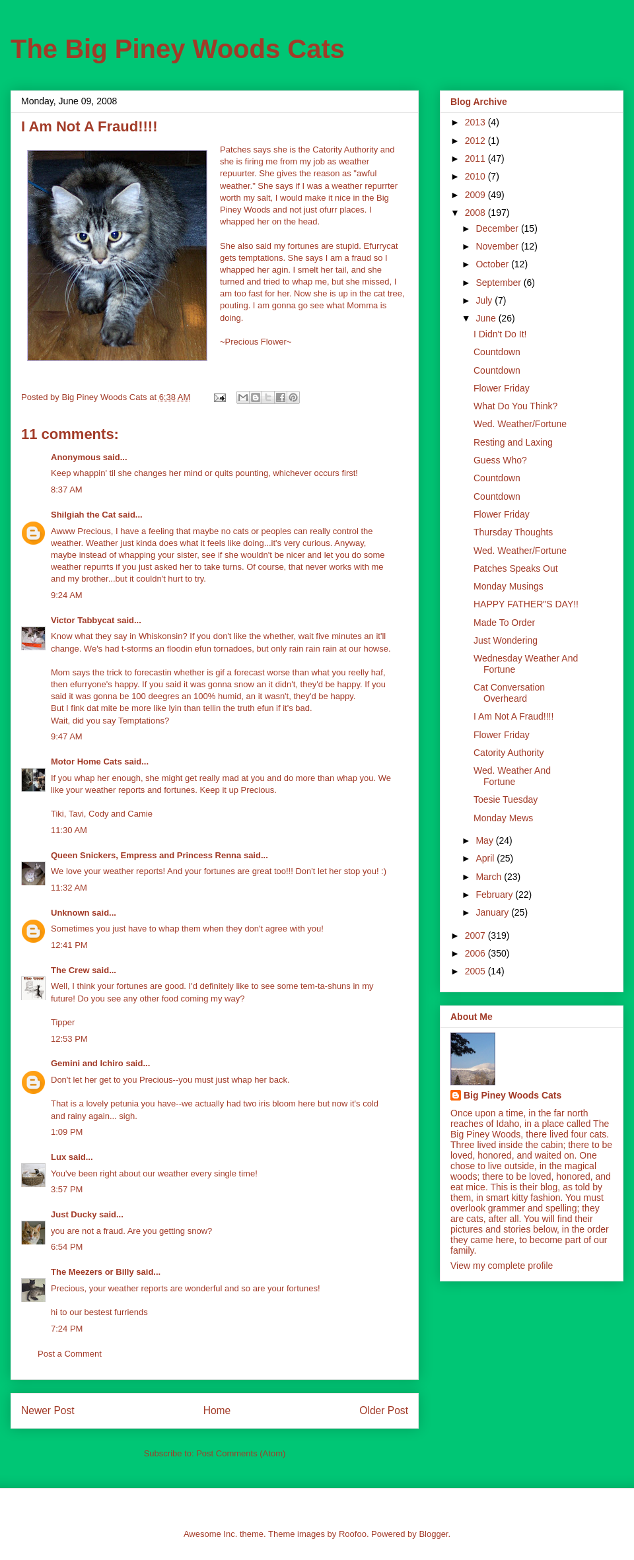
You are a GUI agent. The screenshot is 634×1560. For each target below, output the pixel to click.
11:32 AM (69, 888)
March (490, 876)
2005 (476, 971)
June (487, 318)
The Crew (70, 970)
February (495, 894)
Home (217, 1410)
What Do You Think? (515, 406)
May (485, 840)
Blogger (433, 1534)
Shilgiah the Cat (83, 515)
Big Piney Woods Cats (512, 1095)
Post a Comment (70, 1354)
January (493, 912)
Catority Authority (509, 752)
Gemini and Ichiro (87, 1063)
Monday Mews (503, 818)
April (486, 858)
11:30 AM (69, 830)
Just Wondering (506, 640)
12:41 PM (69, 945)
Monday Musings (509, 586)
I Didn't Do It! (500, 334)
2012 (476, 140)
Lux (58, 1157)
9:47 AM (67, 736)
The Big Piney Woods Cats (178, 48)
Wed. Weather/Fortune (520, 424)
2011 (476, 158)
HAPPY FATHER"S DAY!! (526, 604)
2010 (476, 176)
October (493, 264)
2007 (476, 935)
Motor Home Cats (86, 761)
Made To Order (504, 622)
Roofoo (353, 1534)
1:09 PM (67, 1132)
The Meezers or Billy (92, 1272)
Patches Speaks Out (516, 568)
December (498, 228)
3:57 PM (67, 1189)
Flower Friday (502, 388)
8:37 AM (67, 489)
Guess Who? (500, 460)
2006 (476, 953)
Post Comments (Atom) (240, 1453)
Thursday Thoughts (513, 532)
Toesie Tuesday (506, 799)
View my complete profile (501, 1265)
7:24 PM (67, 1329)
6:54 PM (67, 1247)
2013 (476, 122)
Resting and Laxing (513, 442)
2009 (476, 194)
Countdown (497, 352)
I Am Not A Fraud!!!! (513, 716)
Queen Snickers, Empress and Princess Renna (146, 855)
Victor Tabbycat (82, 620)
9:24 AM (67, 595)
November (498, 246)
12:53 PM (69, 1039)
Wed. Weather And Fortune (512, 776)
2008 (476, 212)
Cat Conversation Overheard (509, 693)
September (499, 282)
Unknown (70, 913)
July (485, 300)
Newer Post (48, 1410)
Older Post (383, 1410)
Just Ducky (73, 1214)
